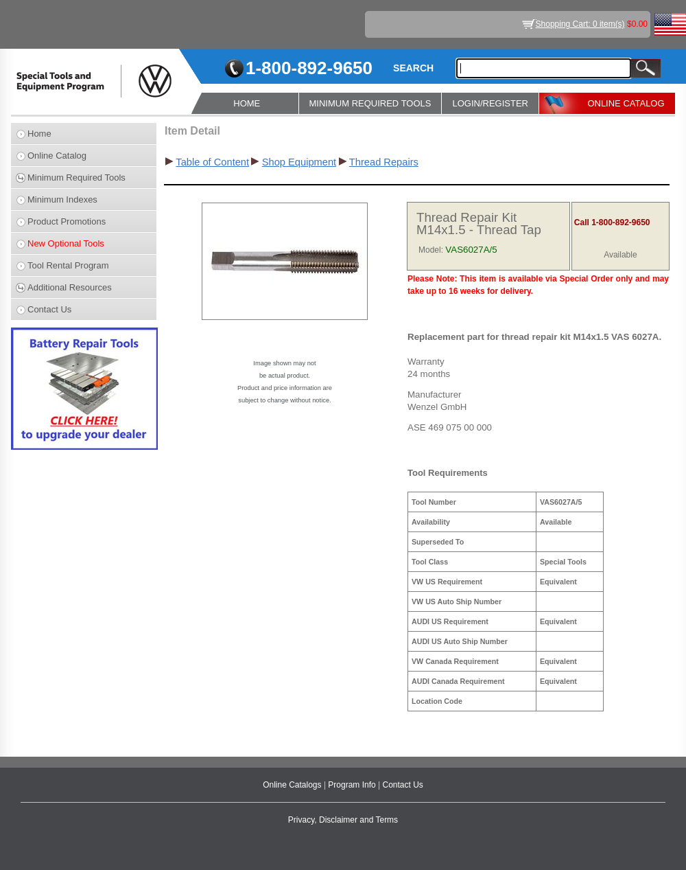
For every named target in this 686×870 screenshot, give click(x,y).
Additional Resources (69, 287)
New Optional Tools (65, 243)
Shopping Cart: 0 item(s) (580, 24)
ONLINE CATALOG (625, 103)
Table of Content (212, 162)
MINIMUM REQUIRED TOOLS (370, 103)
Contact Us (49, 309)
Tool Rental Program (68, 265)
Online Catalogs (293, 785)
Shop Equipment (299, 162)
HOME (246, 103)
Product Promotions (66, 221)
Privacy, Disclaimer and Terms (343, 820)
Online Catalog (56, 155)
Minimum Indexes (62, 199)
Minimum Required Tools (76, 177)
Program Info (353, 785)
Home (39, 133)
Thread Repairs (383, 162)
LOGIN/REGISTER (490, 103)
